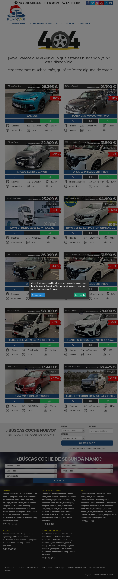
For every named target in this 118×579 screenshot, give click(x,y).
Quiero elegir (38, 295)
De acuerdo (80, 295)
